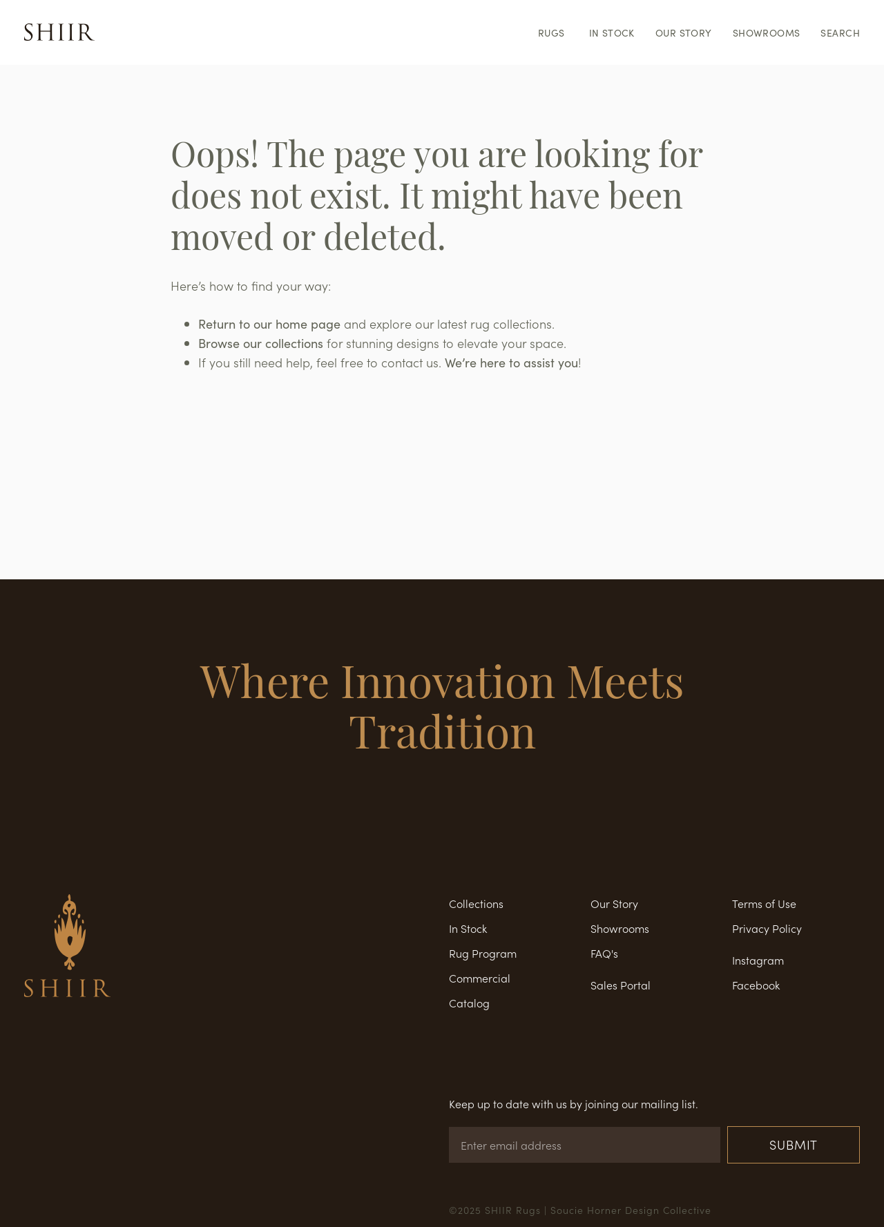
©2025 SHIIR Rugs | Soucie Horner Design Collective (580, 1210)
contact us (410, 362)
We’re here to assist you (511, 362)
